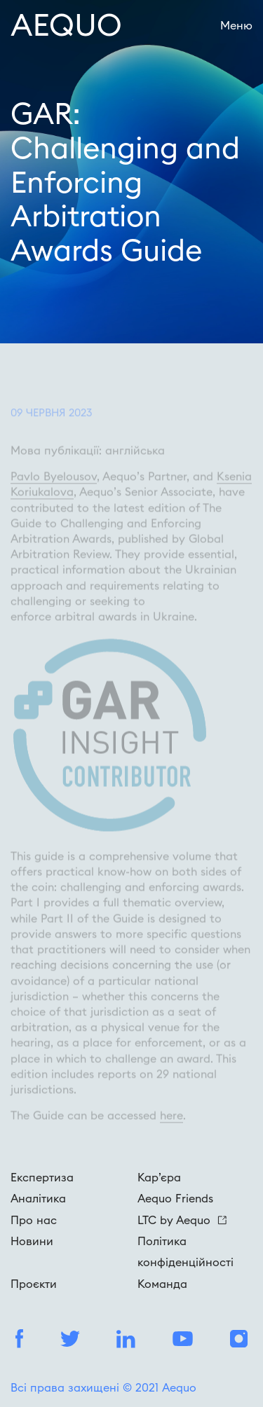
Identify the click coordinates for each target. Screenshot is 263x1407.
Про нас (34, 1220)
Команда (162, 1284)
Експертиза (42, 1177)
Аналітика (38, 1198)
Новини (32, 1241)
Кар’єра (159, 1177)
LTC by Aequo (182, 1220)
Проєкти (34, 1284)
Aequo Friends (175, 1198)
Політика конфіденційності (185, 1251)
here (171, 1127)
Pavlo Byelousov (54, 488)
